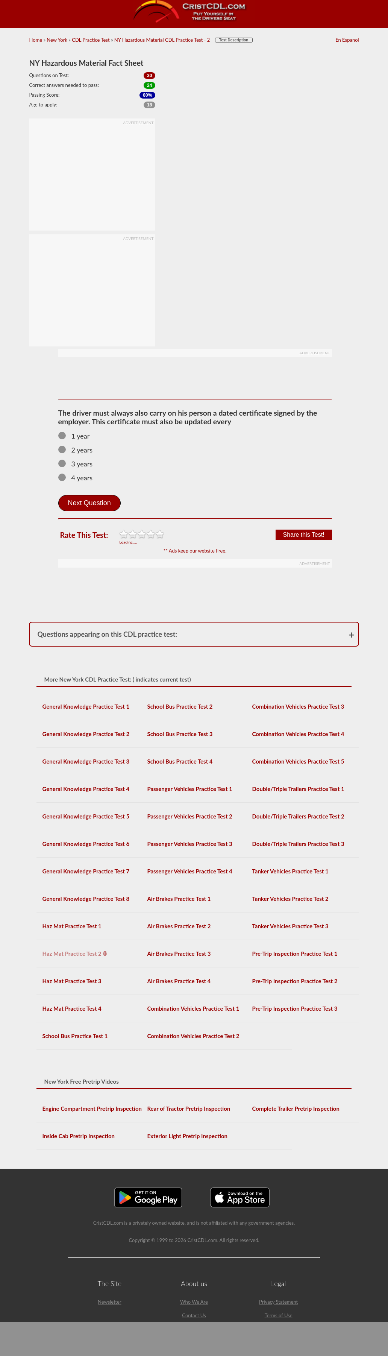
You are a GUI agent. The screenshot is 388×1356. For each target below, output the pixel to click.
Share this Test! (303, 534)
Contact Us (194, 1315)
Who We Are (194, 1302)
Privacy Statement (278, 1302)
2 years (78, 450)
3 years (78, 464)
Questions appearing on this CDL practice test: (107, 634)
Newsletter (109, 1302)
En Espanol (347, 40)
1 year (77, 436)
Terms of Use (279, 1315)
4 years (78, 478)
